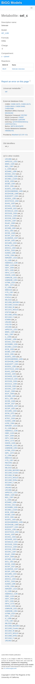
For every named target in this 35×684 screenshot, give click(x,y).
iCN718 (8, 312)
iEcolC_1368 (10, 223)
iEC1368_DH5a (11, 315)
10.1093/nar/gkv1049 (10, 668)
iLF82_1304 (10, 255)
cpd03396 (21, 119)
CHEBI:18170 (26, 104)
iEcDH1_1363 (10, 189)
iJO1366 (8, 159)
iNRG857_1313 (11, 258)
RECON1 (9, 295)
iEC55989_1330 (11, 176)
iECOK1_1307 (11, 221)
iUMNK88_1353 (11, 280)
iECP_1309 (9, 226)
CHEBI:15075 (15, 104)
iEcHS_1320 (10, 203)
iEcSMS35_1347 (11, 238)
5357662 (24, 115)
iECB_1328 (9, 181)
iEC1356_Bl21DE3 (12, 302)
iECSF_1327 (10, 236)
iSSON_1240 (10, 275)
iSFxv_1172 (10, 273)
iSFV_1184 (9, 270)
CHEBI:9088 (9, 108)
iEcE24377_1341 (12, 196)
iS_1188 (8, 260)
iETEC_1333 (10, 250)
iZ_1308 (8, 287)
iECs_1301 (9, 231)
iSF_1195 (5, 33)
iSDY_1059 (9, 268)
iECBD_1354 (10, 184)
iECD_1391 (9, 186)
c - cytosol (5, 56)
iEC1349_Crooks (12, 305)
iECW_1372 (10, 245)
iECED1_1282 (11, 198)
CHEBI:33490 (20, 106)
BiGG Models (11, 3)
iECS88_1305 (10, 228)
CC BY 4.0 (23, 135)
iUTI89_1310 (10, 282)
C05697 (21, 117)
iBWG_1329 (10, 164)
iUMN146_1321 (11, 278)
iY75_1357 (9, 292)
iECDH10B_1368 (12, 194)
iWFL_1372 (9, 285)
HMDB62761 (9, 131)
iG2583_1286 (10, 253)
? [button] (21, 88)
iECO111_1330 (11, 216)
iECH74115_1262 (12, 201)
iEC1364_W (10, 307)
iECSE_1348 (10, 233)
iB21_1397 (9, 166)
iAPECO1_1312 (11, 161)
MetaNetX (15, 135)
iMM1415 (9, 290)
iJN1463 (8, 322)
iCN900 (8, 320)
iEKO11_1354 (10, 248)
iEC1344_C (9, 317)
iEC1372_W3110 (12, 310)
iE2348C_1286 (11, 171)
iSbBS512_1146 (11, 263)
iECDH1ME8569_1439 (14, 191)
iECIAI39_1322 (11, 208)
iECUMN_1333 (11, 243)
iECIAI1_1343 (10, 206)
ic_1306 (8, 169)
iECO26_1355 (10, 218)
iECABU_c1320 (11, 179)
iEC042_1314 (10, 174)
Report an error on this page (15, 81)
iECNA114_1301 (11, 211)
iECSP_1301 (10, 240)
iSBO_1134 (9, 265)
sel (6, 92)
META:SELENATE (17, 126)
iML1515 (8, 300)
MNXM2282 (9, 113)
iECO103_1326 (11, 213)
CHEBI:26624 (10, 106)
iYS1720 (8, 324)
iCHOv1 (8, 297)
